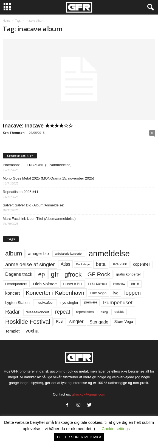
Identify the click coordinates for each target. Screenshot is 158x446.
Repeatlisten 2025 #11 (20, 192)
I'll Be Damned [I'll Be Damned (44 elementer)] (97, 283)
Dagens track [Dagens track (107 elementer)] (18, 274)
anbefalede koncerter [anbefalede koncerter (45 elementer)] (69, 253)
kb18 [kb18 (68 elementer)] (135, 284)
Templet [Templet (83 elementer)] (12, 331)
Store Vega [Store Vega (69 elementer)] (123, 321)
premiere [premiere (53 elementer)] (90, 302)
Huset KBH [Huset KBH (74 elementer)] (72, 284)
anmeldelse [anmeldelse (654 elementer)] (109, 253)
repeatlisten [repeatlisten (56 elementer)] (85, 312)
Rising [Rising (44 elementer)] (104, 312)
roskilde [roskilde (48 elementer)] (119, 311)
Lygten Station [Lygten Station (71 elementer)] (17, 302)
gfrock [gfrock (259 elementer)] (72, 274)
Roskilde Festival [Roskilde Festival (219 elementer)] (27, 321)
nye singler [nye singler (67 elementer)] (69, 302)
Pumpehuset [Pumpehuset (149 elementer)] (117, 302)
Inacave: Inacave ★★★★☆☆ (38, 125)
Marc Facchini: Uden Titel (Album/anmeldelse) (39, 219)
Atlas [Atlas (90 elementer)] (65, 264)
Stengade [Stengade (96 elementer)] (98, 321)
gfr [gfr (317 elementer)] (54, 274)
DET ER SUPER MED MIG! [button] (79, 437)
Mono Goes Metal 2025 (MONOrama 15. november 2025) (48, 178)
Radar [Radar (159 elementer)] (12, 312)
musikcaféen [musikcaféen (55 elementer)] (45, 303)
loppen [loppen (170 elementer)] (132, 293)
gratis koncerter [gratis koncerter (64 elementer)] (128, 274)
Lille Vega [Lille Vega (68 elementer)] (98, 293)
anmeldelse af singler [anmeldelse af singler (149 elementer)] (30, 264)
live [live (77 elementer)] (115, 293)
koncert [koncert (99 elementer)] (12, 293)
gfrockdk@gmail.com (88, 394)
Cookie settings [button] (116, 428)
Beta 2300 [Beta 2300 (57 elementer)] (119, 264)
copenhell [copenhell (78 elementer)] (141, 264)
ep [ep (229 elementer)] (41, 274)
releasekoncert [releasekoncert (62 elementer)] (37, 312)
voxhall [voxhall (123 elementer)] (33, 331)
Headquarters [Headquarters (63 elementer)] (16, 284)
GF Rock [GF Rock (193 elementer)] (99, 274)
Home (6, 20)
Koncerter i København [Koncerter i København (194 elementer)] (55, 292)
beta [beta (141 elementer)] (101, 264)
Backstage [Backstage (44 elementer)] (83, 264)
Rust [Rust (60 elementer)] (59, 321)
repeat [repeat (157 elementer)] (62, 312)
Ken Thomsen (14, 132)
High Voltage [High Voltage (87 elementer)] (45, 284)
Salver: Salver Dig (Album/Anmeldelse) (33, 205)
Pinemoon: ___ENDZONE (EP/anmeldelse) (37, 165)
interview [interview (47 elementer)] (119, 283)
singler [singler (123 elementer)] (76, 321)
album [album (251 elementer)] (13, 253)
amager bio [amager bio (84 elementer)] (38, 253)
